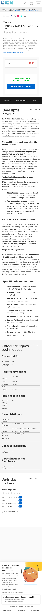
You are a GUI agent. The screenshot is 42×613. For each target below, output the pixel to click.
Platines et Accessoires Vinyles (19, 9)
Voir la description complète (13, 52)
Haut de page (34, 109)
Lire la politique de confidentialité (12, 592)
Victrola (7, 22)
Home (4, 9)
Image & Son (8, 10)
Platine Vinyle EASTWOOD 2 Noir (26, 10)
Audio (34, 9)
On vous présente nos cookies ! (13, 601)
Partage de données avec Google (14, 599)
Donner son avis (23, 32)
